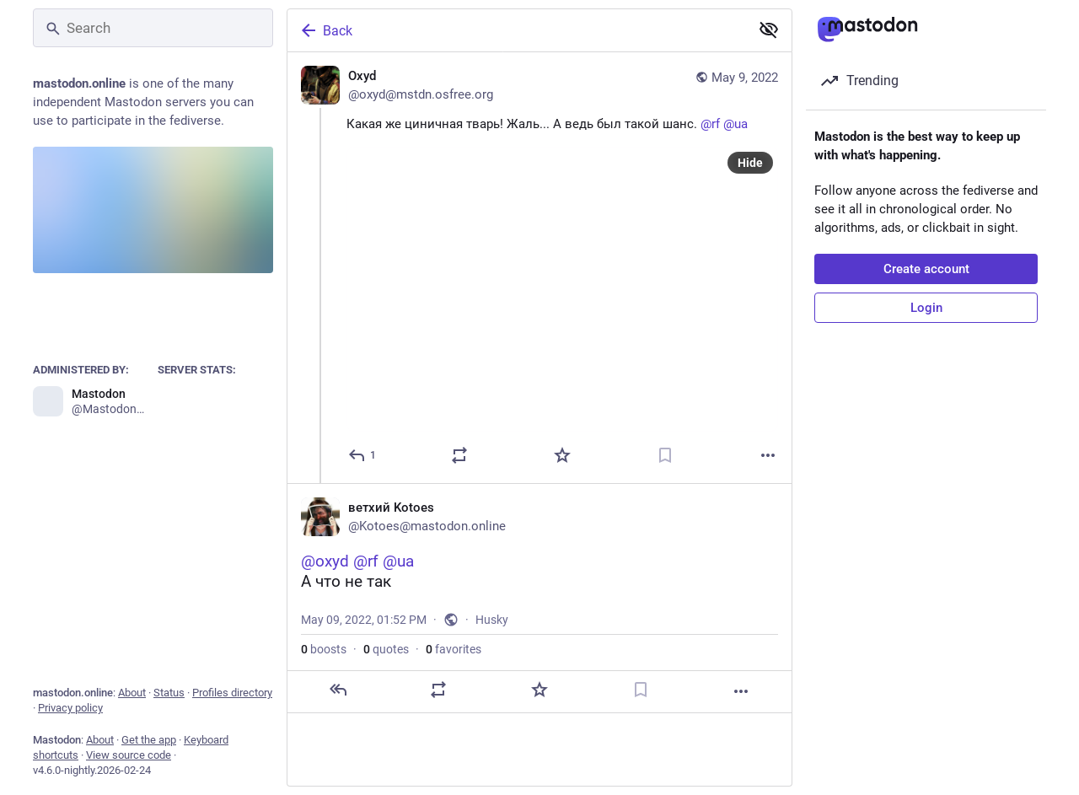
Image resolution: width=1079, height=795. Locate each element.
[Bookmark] (665, 455)
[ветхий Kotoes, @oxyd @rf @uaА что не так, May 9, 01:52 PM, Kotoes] (539, 598)
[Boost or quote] (459, 455)
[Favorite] (562, 455)
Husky (491, 619)
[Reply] (362, 455)
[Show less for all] (769, 29)
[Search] (153, 27)
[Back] (516, 30)
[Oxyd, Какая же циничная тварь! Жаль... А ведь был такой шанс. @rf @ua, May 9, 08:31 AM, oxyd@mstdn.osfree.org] (539, 267)
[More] (768, 455)
